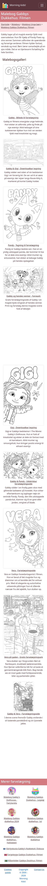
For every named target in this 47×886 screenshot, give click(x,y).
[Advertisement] (23, 337)
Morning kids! (14, 5)
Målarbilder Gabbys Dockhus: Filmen (25, 860)
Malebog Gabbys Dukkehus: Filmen (17, 27)
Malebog (16, 24)
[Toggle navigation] (41, 5)
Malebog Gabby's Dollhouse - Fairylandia (12, 796)
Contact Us (39, 869)
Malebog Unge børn (31, 24)
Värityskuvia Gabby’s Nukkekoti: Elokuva (25, 848)
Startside (5, 24)
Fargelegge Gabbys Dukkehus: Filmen (25, 854)
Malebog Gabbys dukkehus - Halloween (12, 836)
